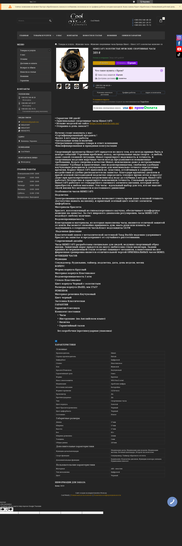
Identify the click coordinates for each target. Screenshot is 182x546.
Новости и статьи (92, 35)
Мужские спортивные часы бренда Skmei (110, 44)
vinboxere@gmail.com (30, 122)
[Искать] (50, 21)
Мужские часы (82, 44)
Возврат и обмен (27, 68)
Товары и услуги (42, 35)
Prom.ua (103, 493)
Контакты (72, 35)
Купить (105, 63)
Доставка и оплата (28, 63)
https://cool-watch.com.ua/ (104, 123)
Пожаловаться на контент (81, 495)
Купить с (127, 63)
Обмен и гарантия (131, 35)
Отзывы (23, 59)
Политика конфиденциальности (107, 495)
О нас (59, 35)
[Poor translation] (9, 509)
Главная (24, 35)
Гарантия (24, 80)
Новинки (112, 35)
